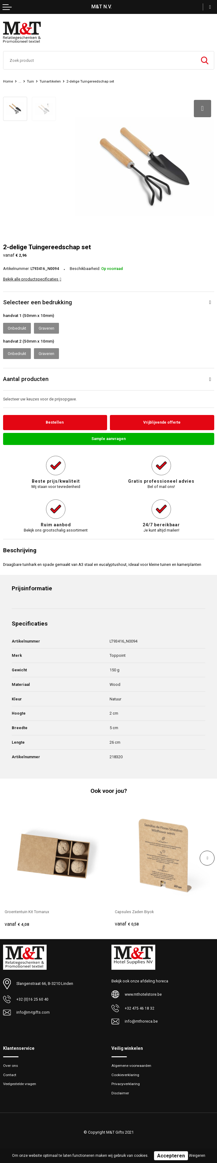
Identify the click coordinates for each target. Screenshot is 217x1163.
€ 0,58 (127, 923)
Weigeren (197, 1155)
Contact (10, 1073)
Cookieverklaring (125, 1073)
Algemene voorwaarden (131, 1064)
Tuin (30, 81)
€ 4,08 (17, 923)
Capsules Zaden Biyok (135, 910)
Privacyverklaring (125, 1082)
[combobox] (99, 60)
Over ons (11, 1064)
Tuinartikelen (51, 81)
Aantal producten (25, 377)
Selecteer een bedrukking (37, 300)
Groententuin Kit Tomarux (27, 910)
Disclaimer (120, 1092)
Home (8, 81)
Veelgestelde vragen (21, 1082)
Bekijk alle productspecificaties (32, 277)
